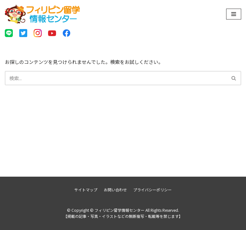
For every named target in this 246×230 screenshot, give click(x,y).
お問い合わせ (115, 189)
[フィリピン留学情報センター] (42, 13)
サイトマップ (85, 189)
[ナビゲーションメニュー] (233, 14)
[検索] (116, 78)
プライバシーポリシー (152, 189)
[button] (233, 78)
